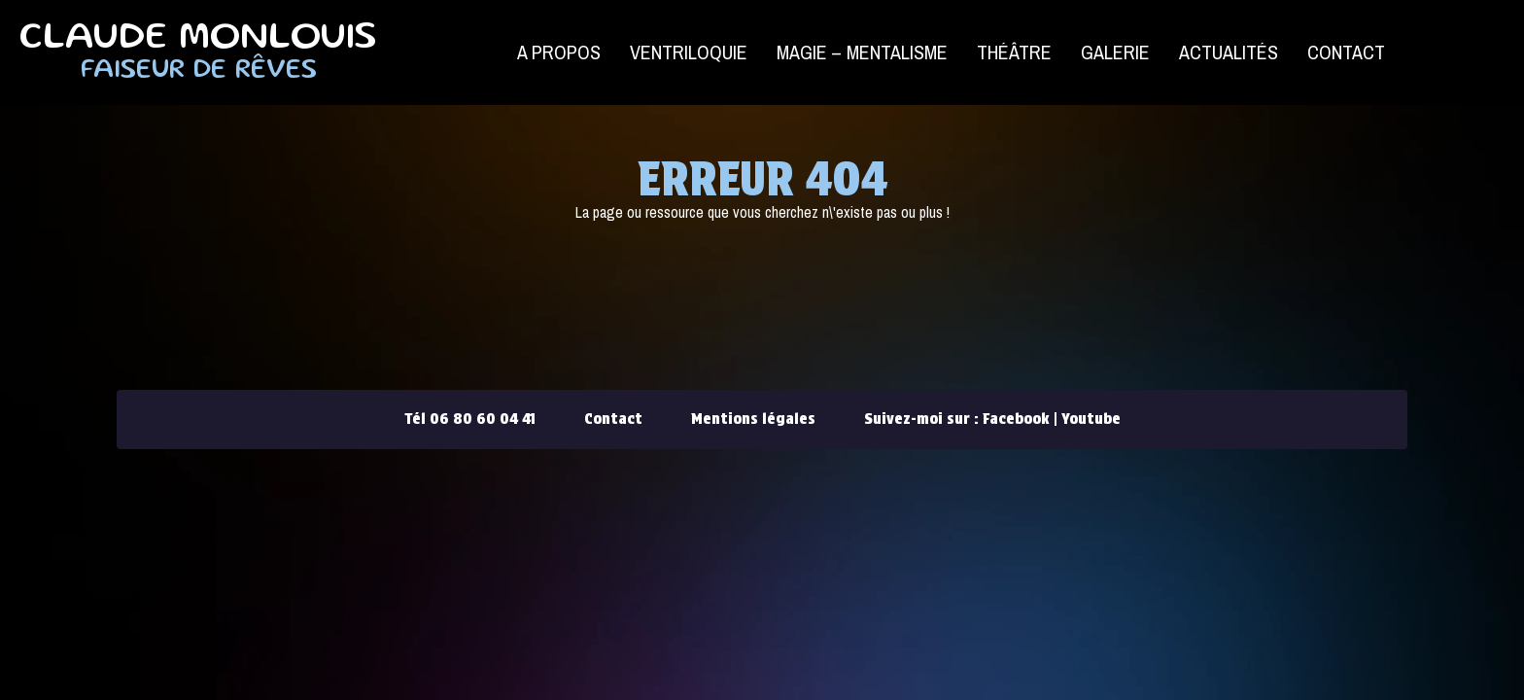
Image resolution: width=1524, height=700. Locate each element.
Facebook (1016, 418)
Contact (1346, 52)
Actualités (1228, 52)
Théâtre (1014, 52)
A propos (559, 52)
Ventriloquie (688, 52)
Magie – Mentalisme (862, 52)
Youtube (1091, 418)
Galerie (1115, 52)
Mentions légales (753, 418)
